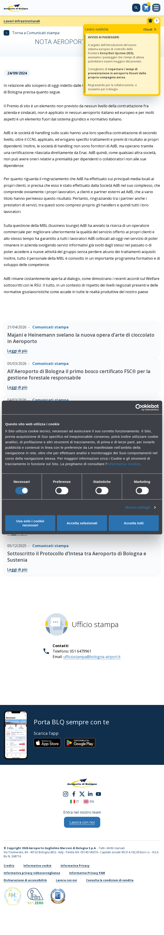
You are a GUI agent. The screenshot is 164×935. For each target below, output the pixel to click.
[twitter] (82, 793)
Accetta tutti (134, 523)
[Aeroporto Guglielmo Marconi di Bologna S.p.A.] (16, 7)
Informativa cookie (37, 866)
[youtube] (98, 793)
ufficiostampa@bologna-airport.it (91, 656)
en (89, 801)
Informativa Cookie (123, 464)
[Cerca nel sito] (136, 8)
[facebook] (74, 793)
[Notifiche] (153, 20)
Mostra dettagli (137, 507)
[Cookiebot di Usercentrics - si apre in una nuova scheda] (139, 407)
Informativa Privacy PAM (87, 873)
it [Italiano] (74, 801)
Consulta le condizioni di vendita (109, 880)
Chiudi (150, 29)
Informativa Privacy (75, 866)
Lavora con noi (66, 880)
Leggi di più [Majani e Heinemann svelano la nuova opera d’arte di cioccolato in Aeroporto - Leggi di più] (17, 350)
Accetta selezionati (82, 523)
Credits (9, 866)
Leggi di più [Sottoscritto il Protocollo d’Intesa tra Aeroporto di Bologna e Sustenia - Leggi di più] (17, 569)
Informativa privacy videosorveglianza (32, 873)
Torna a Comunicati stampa (31, 32)
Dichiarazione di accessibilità (25, 880)
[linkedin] (90, 793)
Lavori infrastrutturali (22, 21)
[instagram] (65, 793)
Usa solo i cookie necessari (30, 523)
